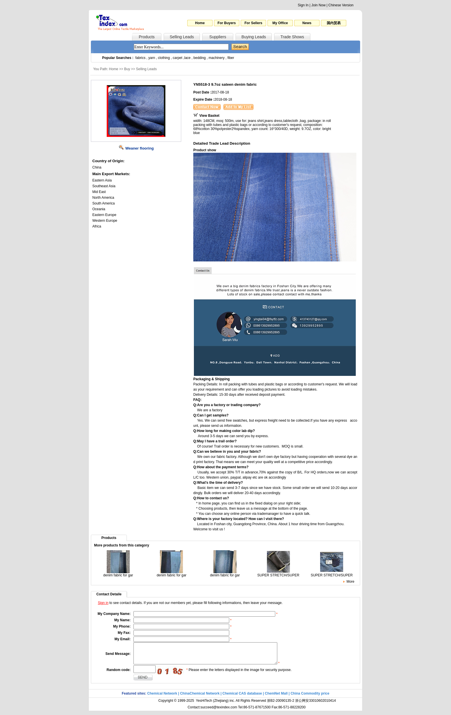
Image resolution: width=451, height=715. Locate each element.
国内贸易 (334, 23)
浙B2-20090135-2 (280, 705)
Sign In (303, 5)
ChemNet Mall (276, 698)
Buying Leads (254, 37)
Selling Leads (182, 37)
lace (187, 58)
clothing (164, 58)
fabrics (140, 58)
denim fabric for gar (118, 573)
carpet (177, 58)
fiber (231, 58)
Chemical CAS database (242, 698)
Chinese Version (340, 5)
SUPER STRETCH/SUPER (278, 573)
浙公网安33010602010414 (315, 705)
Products (146, 37)
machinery (216, 58)
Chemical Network (162, 698)
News (306, 23)
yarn (151, 58)
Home (200, 23)
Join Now (318, 5)
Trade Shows (292, 37)
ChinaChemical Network (199, 698)
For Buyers (226, 23)
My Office (280, 23)
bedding (200, 58)
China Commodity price (310, 698)
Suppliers (217, 37)
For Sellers (253, 23)
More (350, 582)
